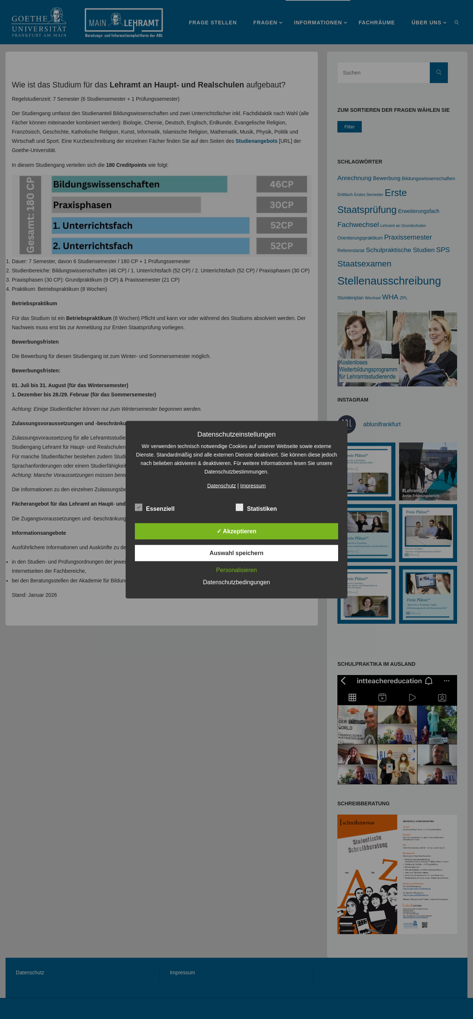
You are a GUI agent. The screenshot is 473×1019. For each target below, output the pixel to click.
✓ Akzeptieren (236, 531)
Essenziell (154, 507)
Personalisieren (236, 570)
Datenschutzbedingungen (236, 582)
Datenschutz (221, 485)
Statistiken (256, 507)
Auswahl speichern (236, 553)
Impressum (253, 485)
